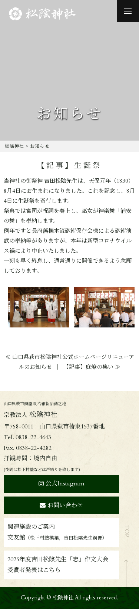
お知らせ (40, 146)
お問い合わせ (61, 505)
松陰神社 (14, 146)
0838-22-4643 (33, 437)
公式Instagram (62, 484)
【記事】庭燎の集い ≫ (91, 367)
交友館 (57, 538)
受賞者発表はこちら (34, 570)
